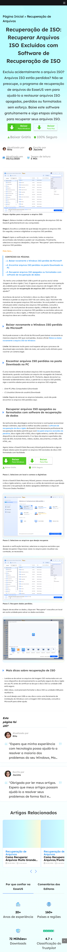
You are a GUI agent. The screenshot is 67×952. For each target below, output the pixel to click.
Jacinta (37, 149)
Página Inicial (13, 16)
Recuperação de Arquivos (16, 853)
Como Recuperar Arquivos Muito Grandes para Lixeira (21, 858)
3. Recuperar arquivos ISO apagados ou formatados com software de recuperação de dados (34, 273)
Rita (9, 149)
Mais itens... (7, 251)
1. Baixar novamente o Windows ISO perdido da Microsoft (34, 260)
